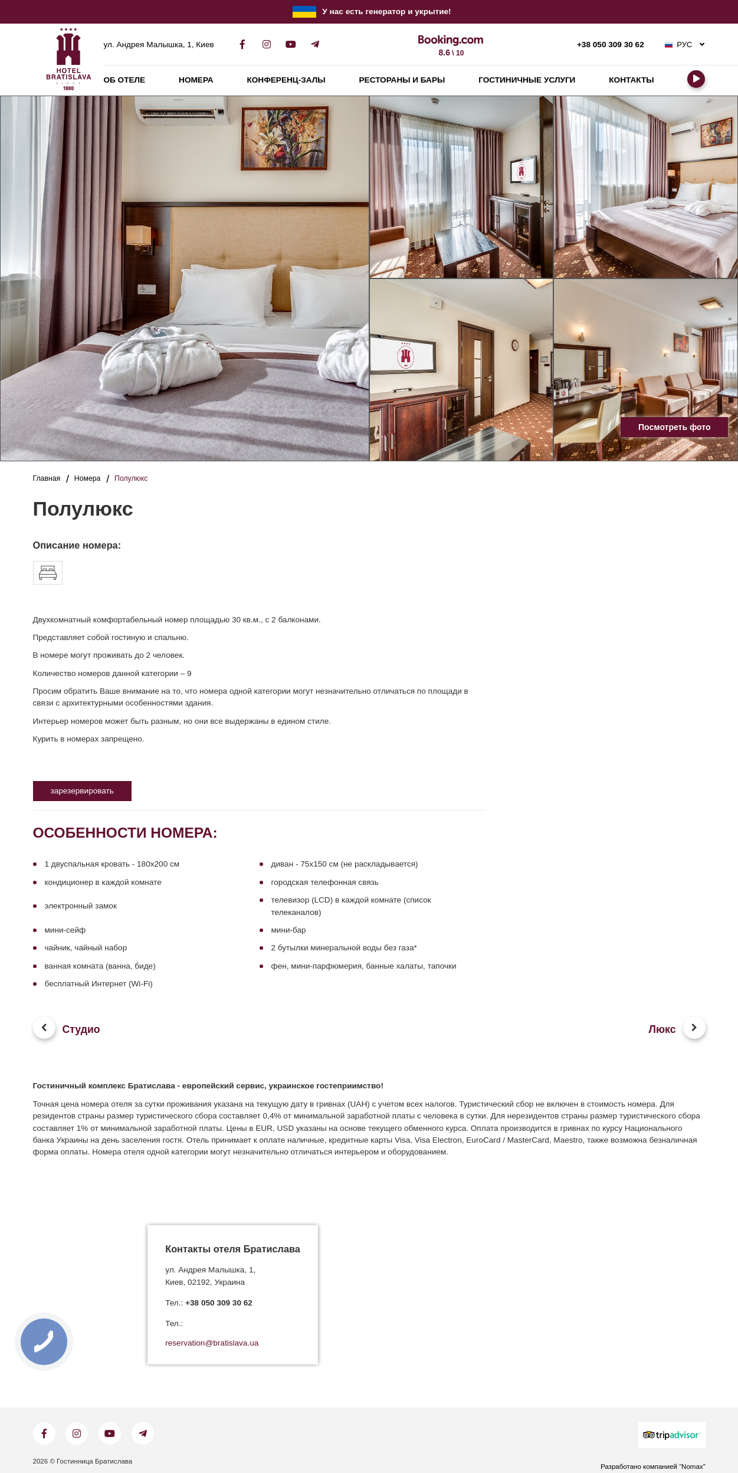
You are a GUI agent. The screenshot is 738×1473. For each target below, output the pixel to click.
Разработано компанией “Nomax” (653, 1466)
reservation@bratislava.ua (211, 1343)
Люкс (662, 1029)
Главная (47, 478)
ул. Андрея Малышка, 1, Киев (159, 45)
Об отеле (125, 80)
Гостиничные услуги (526, 80)
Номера (196, 80)
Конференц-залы (286, 80)
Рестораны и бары (402, 80)
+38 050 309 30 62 (610, 45)
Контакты (631, 80)
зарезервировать (82, 790)
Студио (81, 1029)
